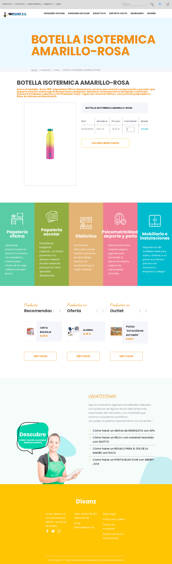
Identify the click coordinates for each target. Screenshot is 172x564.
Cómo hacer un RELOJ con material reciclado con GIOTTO (123, 440)
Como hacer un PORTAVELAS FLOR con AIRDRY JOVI (123, 462)
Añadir (144, 129)
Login (58, 4)
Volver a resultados (105, 143)
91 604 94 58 (81, 518)
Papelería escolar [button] (79, 13)
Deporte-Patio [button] (118, 13)
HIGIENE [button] (151, 13)
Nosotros (7, 4)
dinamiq (119, 560)
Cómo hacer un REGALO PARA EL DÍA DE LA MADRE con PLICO (120, 451)
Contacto (19, 4)
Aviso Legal (109, 514)
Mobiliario (46, 70)
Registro (48, 4)
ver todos (40, 356)
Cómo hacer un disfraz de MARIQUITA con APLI (124, 431)
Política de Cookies (114, 519)
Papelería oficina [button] (54, 13)
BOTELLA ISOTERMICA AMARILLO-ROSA (81, 70)
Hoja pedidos (34, 4)
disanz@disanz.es (84, 527)
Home (34, 70)
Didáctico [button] (99, 13)
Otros (57, 70)
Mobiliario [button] (137, 13)
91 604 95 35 (88, 514)
